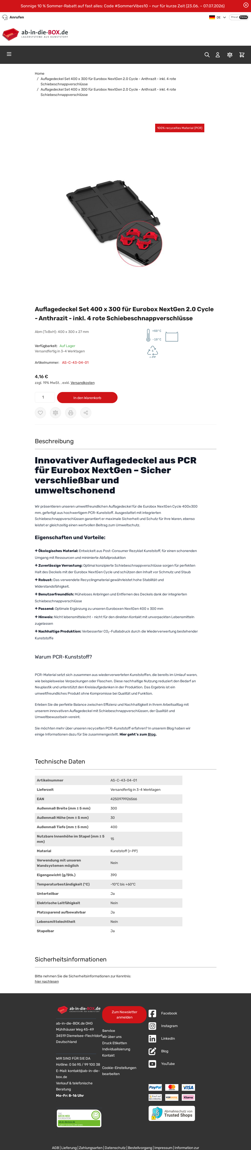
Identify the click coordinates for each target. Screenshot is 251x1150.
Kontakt (108, 1055)
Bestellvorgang (140, 1148)
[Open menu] (9, 54)
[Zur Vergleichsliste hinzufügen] (55, 412)
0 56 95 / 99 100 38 (84, 1064)
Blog (152, 734)
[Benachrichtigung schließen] (246, 5)
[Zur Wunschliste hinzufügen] (40, 412)
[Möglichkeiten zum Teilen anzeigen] (85, 412)
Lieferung (69, 1148)
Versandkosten (83, 383)
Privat (234, 17)
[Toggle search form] (207, 55)
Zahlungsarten (90, 1148)
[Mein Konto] (218, 55)
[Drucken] (70, 412)
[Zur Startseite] (36, 33)
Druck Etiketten (114, 1043)
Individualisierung (116, 1049)
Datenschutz (115, 1148)
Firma (243, 17)
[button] (120, 210)
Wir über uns (112, 1037)
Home (39, 73)
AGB (55, 1148)
